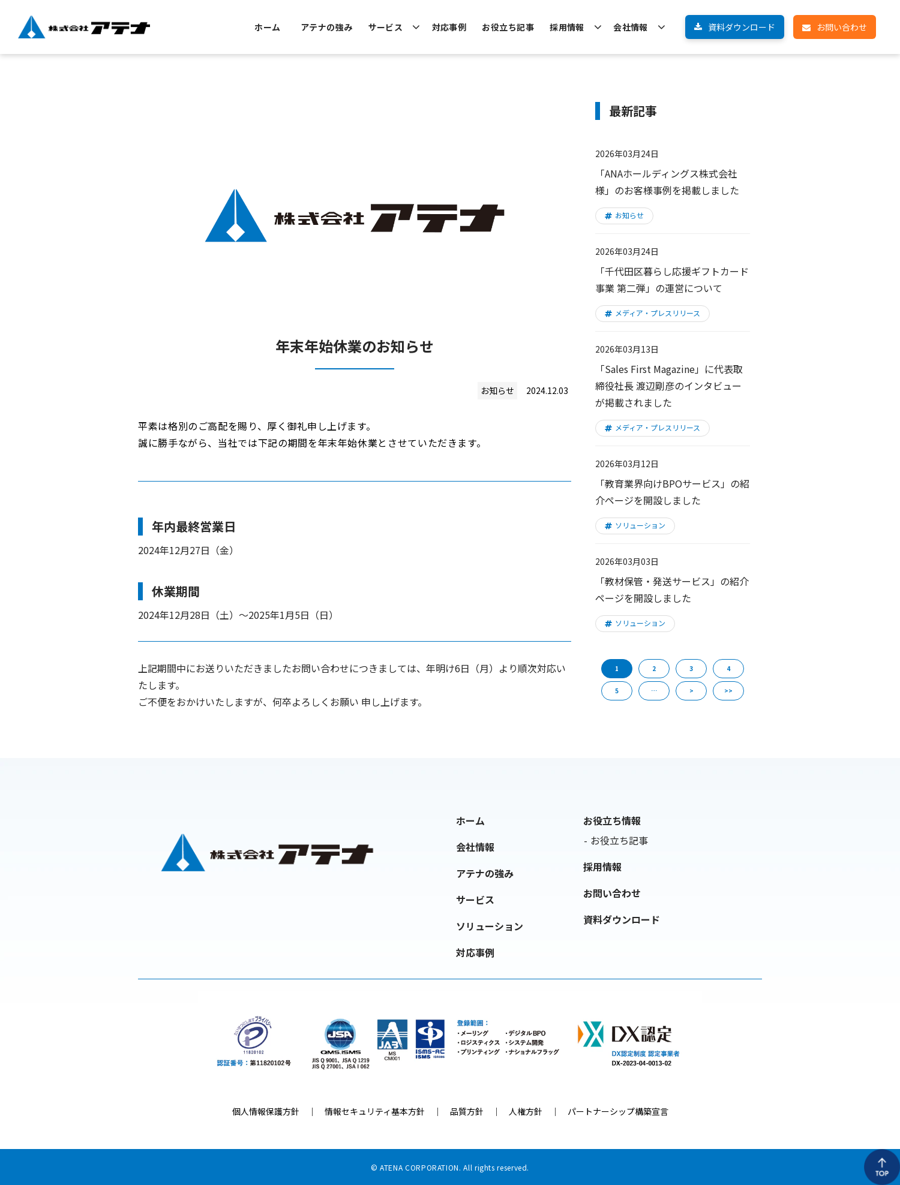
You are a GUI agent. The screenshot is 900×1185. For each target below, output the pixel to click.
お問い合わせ (842, 27)
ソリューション (640, 525)
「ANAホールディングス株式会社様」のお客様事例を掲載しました (667, 181)
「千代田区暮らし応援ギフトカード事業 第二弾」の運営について (672, 279)
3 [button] (691, 668)
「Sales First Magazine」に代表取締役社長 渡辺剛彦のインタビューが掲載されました (669, 386)
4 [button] (728, 668)
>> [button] (728, 690)
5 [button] (617, 690)
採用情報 (567, 27)
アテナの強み (327, 27)
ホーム (267, 27)
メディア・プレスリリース (657, 313)
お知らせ (629, 215)
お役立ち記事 (508, 27)
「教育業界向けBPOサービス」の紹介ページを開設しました (672, 491)
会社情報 (630, 27)
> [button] (691, 690)
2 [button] (654, 668)
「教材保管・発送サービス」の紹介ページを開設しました (672, 589)
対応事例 (449, 27)
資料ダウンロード (741, 27)
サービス (385, 27)
